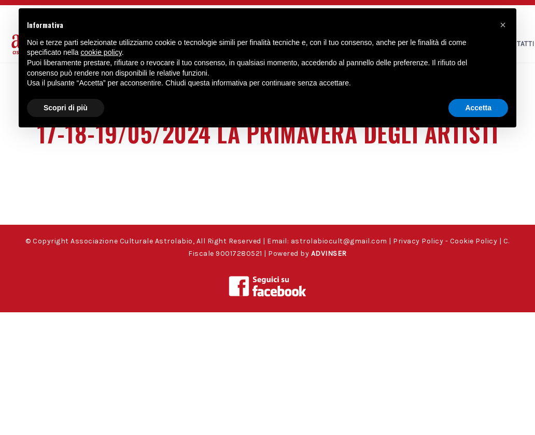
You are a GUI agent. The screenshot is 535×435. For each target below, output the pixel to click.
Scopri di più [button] (66, 108)
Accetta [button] (478, 108)
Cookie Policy (474, 241)
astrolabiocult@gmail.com (339, 241)
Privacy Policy (418, 241)
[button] (503, 25)
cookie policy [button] (101, 52)
